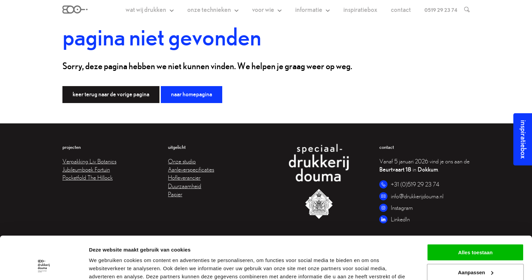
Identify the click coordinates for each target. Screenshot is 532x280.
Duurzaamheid (184, 185)
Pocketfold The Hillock (87, 177)
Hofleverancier (184, 177)
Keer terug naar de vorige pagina (111, 94)
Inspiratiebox (360, 9)
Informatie (308, 9)
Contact (401, 9)
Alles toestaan (475, 216)
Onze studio (182, 161)
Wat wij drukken (146, 9)
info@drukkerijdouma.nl (417, 196)
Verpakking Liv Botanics (89, 161)
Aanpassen (475, 236)
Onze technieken (209, 9)
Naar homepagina (191, 94)
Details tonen (105, 266)
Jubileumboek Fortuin (86, 169)
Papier (175, 194)
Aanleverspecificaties (191, 169)
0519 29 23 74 (440, 10)
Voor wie (263, 9)
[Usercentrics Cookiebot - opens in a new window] (44, 267)
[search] (463, 9)
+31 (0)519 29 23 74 (415, 184)
